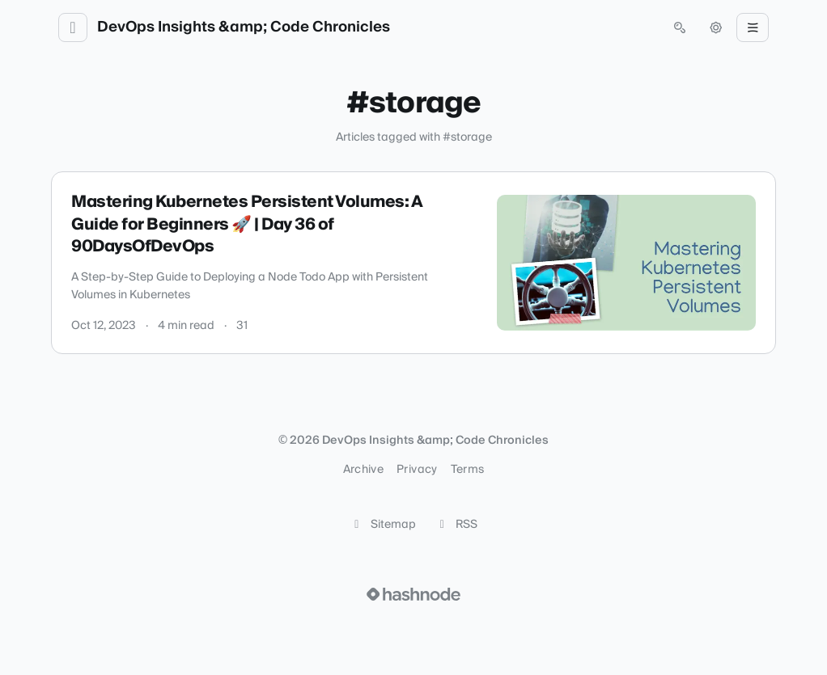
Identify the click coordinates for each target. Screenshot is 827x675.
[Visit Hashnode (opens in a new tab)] (413, 594)
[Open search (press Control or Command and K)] (679, 27)
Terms (468, 469)
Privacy (417, 469)
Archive (363, 469)
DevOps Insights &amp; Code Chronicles (243, 27)
